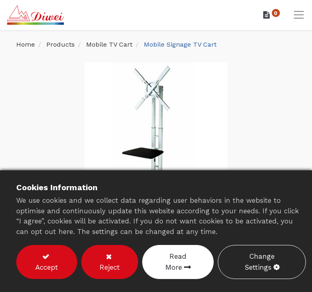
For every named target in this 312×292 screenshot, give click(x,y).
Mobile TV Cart (109, 44)
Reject (110, 267)
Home (25, 44)
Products (60, 44)
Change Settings (260, 261)
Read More (176, 261)
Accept (46, 267)
